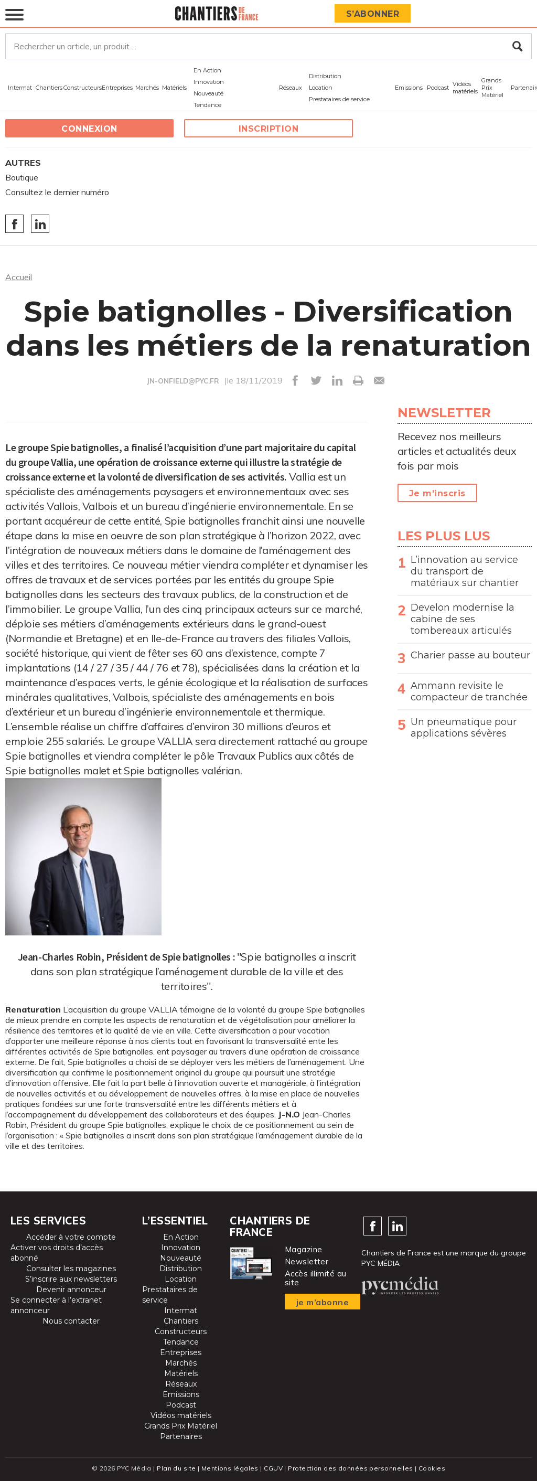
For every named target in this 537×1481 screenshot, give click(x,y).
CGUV (273, 1468)
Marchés (147, 87)
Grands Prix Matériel (492, 88)
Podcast (438, 87)
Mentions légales (230, 1468)
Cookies (431, 1468)
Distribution (325, 76)
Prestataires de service (339, 99)
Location (320, 87)
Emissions (409, 87)
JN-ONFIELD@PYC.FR (183, 381)
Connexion (89, 129)
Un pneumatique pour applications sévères (464, 727)
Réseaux (290, 87)
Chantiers (49, 87)
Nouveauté (208, 93)
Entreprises (117, 87)
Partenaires (181, 1436)
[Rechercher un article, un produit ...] (268, 46)
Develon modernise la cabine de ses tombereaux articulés (462, 619)
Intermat (20, 87)
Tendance (207, 105)
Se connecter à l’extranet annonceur (56, 1305)
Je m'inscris (437, 493)
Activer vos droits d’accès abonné (56, 1253)
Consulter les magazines (71, 1268)
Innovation (209, 82)
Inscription (269, 129)
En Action (207, 70)
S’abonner (373, 14)
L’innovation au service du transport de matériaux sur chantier (465, 571)
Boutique (21, 177)
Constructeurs (82, 87)
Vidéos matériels (465, 87)
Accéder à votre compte (71, 1237)
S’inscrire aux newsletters (71, 1279)
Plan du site (176, 1468)
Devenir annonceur (71, 1289)
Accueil (18, 277)
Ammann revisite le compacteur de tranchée (469, 691)
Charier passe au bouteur (470, 655)
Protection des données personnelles (350, 1468)
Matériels (174, 87)
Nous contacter (71, 1321)
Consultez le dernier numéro (57, 192)
